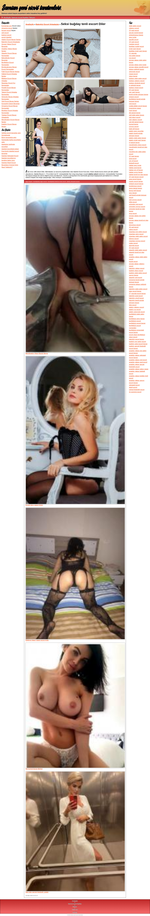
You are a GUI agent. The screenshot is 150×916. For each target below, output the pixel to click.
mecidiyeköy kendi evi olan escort (57, 181)
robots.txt (75, 909)
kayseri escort (6, 30)
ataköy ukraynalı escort (73, 181)
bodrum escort (6, 35)
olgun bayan (29, 181)
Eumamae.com (7, 26)
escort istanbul (6, 37)
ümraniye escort (7, 28)
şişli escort (5, 33)
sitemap (75, 912)
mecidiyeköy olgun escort (40, 181)
